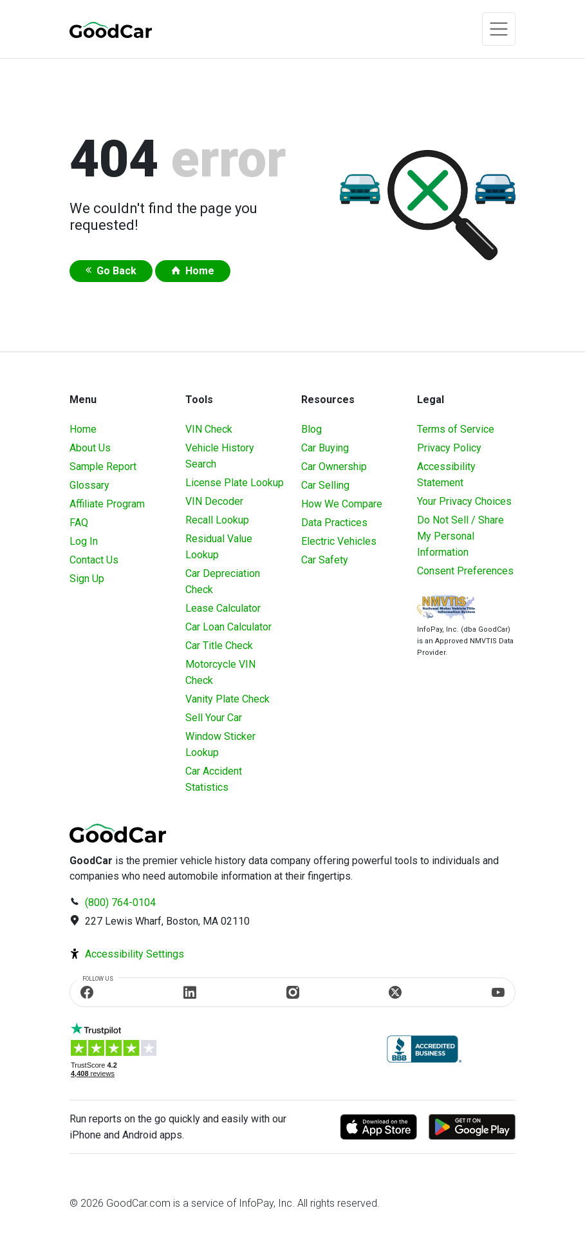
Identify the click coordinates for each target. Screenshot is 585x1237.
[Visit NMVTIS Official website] (446, 609)
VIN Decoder (214, 501)
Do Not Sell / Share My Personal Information (460, 536)
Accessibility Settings (134, 954)
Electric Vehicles (338, 541)
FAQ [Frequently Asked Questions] (79, 522)
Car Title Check (219, 645)
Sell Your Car (213, 718)
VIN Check (208, 429)
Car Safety (324, 560)
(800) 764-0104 (120, 902)
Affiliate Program (107, 504)
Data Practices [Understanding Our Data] (334, 522)
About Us (90, 448)
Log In (84, 541)
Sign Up (87, 578)
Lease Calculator (223, 608)
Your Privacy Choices (464, 501)
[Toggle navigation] (498, 29)
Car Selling (325, 485)
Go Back (116, 271)
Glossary (89, 485)
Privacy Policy (449, 448)
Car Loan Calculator (228, 627)
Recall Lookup (217, 520)
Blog (311, 429)
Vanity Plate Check (227, 699)
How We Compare (341, 504)
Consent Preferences (465, 571)
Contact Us (94, 560)
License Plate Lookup (234, 483)
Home (199, 271)
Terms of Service (455, 429)
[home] (111, 29)
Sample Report (103, 466)
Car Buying (325, 448)
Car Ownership (334, 466)
